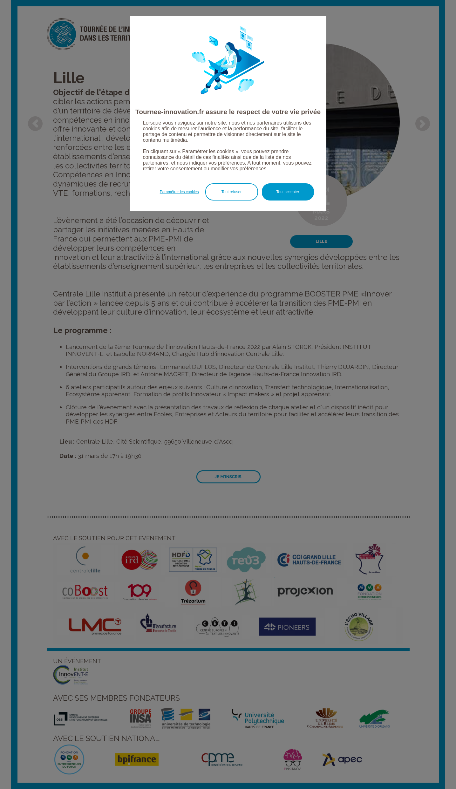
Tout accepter (287, 192)
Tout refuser (231, 192)
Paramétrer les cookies (179, 192)
